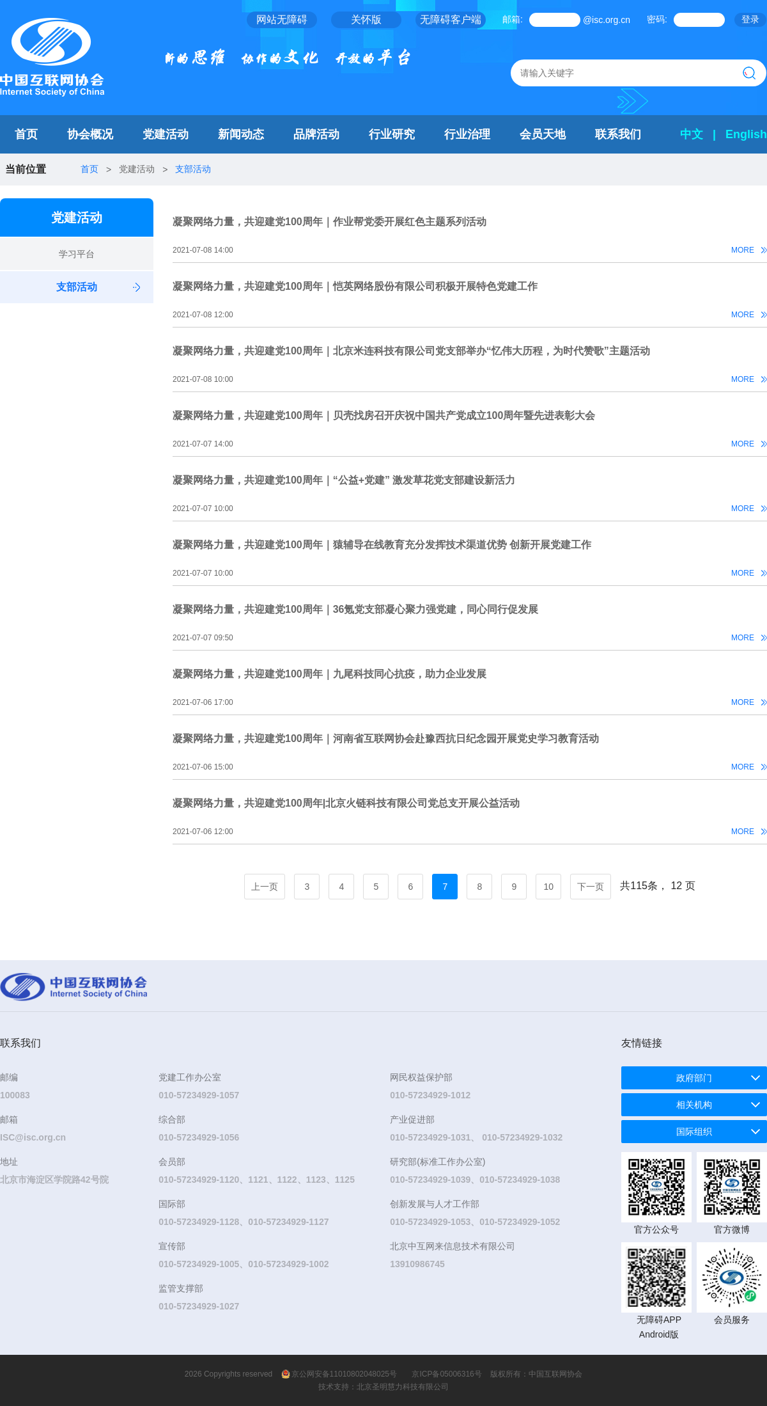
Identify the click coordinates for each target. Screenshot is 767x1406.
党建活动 (166, 134)
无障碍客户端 (450, 19)
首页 (26, 134)
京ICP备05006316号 (446, 1374)
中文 (691, 134)
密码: (657, 19)
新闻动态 (241, 134)
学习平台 (77, 254)
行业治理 (467, 134)
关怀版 (366, 19)
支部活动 (193, 169)
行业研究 (392, 134)
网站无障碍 (281, 19)
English (746, 134)
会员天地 (543, 134)
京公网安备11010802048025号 (344, 1374)
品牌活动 (316, 134)
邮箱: (512, 19)
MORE (742, 250)
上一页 (264, 886)
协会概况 (90, 134)
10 (549, 886)
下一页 (590, 886)
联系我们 (618, 134)
